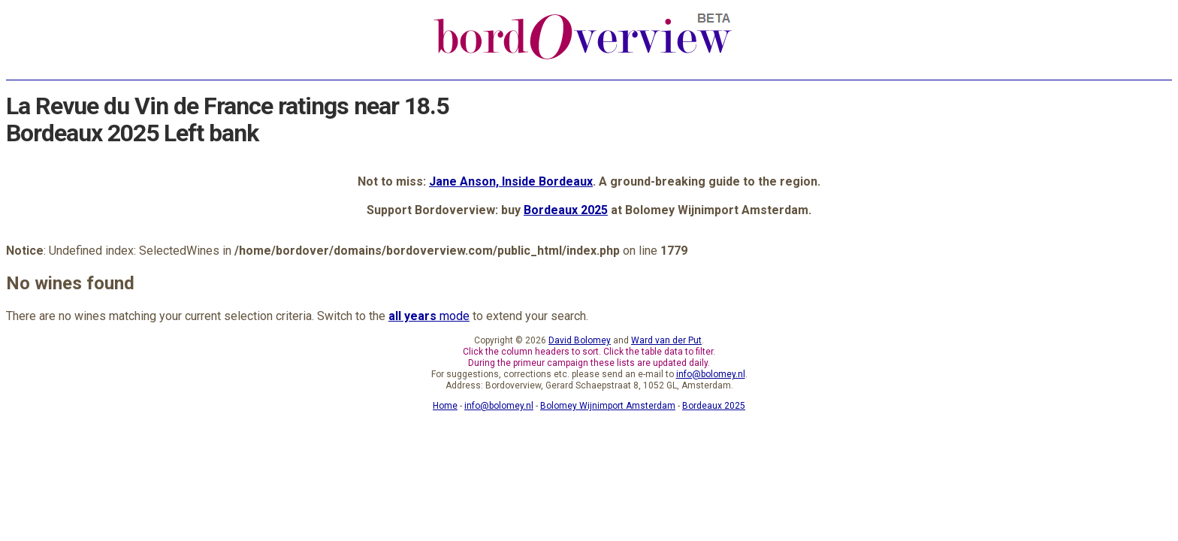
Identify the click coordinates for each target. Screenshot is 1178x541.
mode (429, 316)
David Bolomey (579, 340)
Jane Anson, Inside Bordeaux (511, 181)
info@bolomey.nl (710, 374)
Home (445, 405)
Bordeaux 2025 (566, 210)
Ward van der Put (666, 340)
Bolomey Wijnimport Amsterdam (607, 405)
